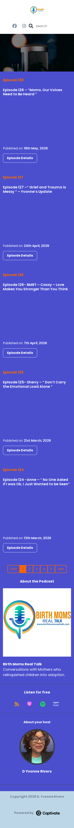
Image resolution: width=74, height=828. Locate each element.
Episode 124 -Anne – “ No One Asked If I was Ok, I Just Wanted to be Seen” (36, 481)
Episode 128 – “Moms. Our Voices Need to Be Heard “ (32, 92)
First (13, 569)
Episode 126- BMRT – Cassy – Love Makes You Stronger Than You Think (35, 286)
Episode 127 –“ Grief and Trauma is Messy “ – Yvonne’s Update (34, 189)
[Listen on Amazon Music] (56, 704)
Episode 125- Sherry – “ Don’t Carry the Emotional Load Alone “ (34, 384)
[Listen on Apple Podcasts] (29, 704)
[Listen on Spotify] (42, 704)
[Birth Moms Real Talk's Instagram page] (22, 26)
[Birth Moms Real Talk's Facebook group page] (14, 26)
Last (61, 569)
